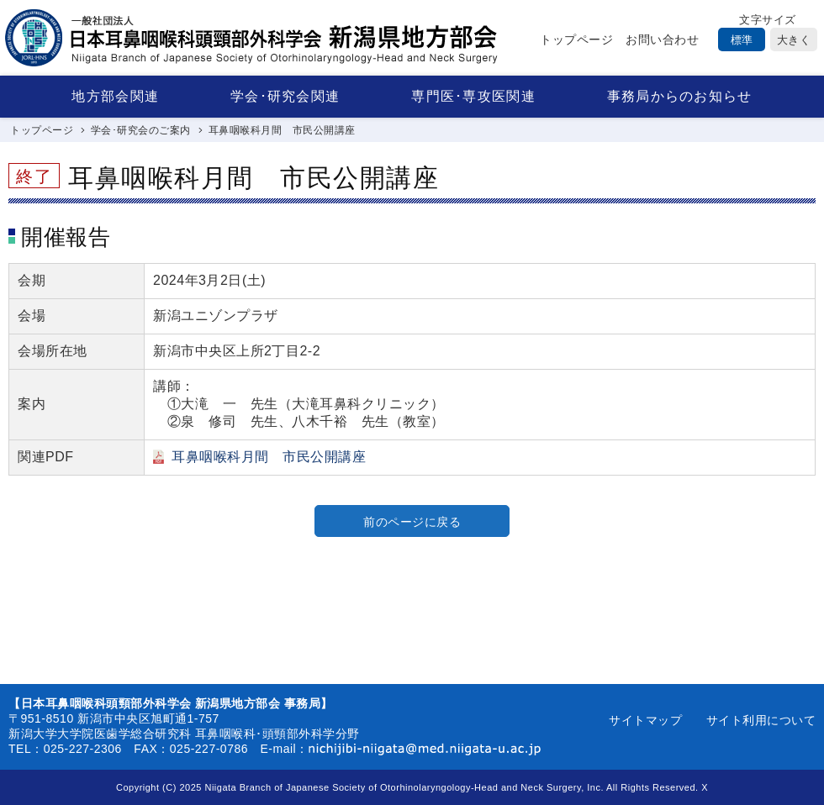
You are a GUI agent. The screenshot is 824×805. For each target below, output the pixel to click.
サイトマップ (645, 720)
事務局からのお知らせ (680, 96)
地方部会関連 (115, 96)
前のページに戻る (412, 522)
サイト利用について (761, 720)
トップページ (576, 39)
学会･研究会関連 (285, 96)
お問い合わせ (662, 39)
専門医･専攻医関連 (473, 96)
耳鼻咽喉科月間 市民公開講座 (269, 457)
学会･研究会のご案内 (141, 130)
